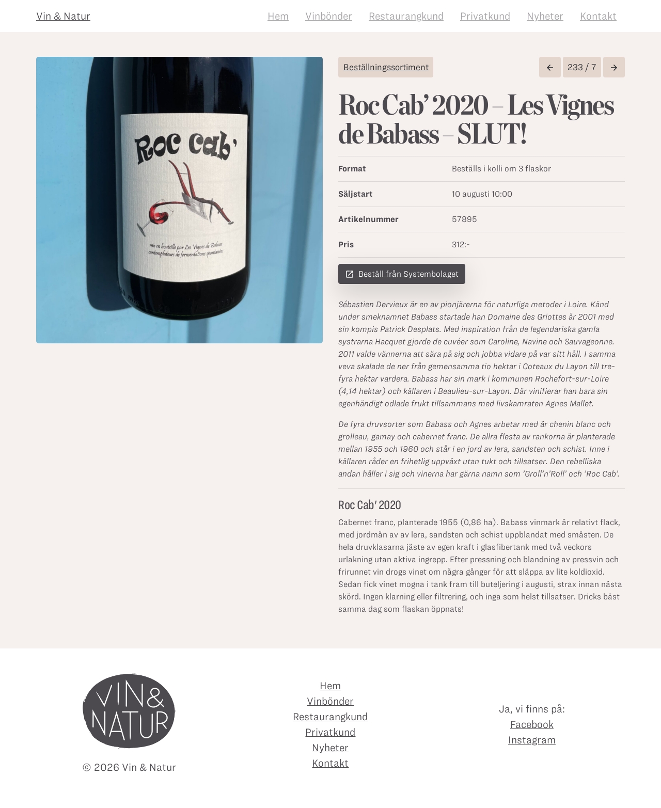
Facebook (532, 724)
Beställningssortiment (386, 67)
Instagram (532, 740)
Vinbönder (328, 16)
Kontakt (598, 16)
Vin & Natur (63, 16)
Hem (278, 16)
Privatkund (485, 16)
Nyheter (545, 16)
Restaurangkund (406, 16)
